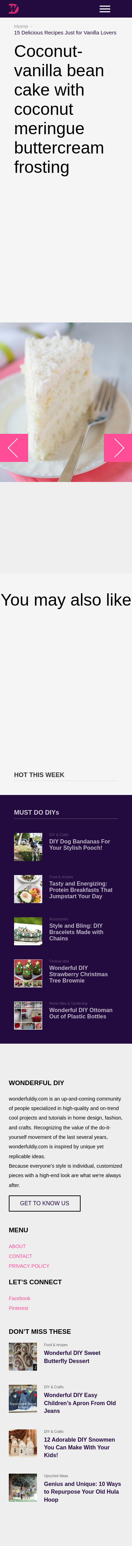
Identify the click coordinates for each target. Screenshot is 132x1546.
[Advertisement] (66, 249)
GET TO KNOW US (44, 1203)
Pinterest (18, 1308)
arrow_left (18, 448)
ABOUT (17, 1246)
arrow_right (115, 448)
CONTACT (20, 1256)
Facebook (19, 1298)
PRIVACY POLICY (29, 1266)
